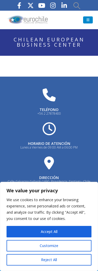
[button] (77, 5)
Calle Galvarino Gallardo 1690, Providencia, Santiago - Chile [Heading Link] (49, 181)
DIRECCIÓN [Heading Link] (49, 177)
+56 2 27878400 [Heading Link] (49, 113)
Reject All (49, 259)
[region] (49, 226)
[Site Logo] (27, 20)
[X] (30, 5)
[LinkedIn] (64, 5)
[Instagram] (53, 5)
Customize (49, 245)
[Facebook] (19, 5)
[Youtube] (42, 5)
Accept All (49, 231)
